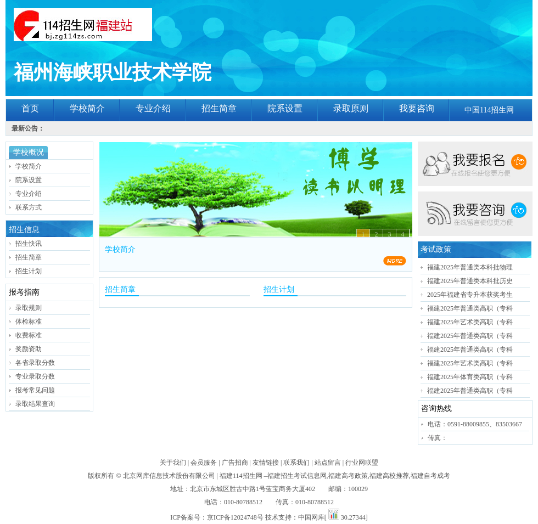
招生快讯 (28, 243)
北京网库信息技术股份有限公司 (169, 476)
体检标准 (28, 321)
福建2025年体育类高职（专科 (470, 377)
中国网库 (311, 517)
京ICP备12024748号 (235, 517)
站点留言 (328, 462)
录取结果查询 (35, 404)
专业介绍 (153, 108)
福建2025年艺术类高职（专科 (470, 322)
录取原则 (350, 108)
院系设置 (284, 108)
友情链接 (266, 462)
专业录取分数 (35, 376)
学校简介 (87, 108)
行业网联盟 (361, 462)
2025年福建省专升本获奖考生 (470, 294)
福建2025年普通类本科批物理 (470, 267)
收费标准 (28, 335)
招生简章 (219, 108)
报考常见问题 (35, 390)
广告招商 (235, 462)
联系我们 (296, 462)
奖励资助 (28, 349)
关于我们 (173, 462)
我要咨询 (416, 108)
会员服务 (203, 462)
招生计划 (28, 271)
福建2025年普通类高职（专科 (470, 308)
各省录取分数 (35, 363)
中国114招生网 (489, 110)
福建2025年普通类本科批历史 (470, 281)
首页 (30, 108)
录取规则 (28, 308)
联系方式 (28, 207)
